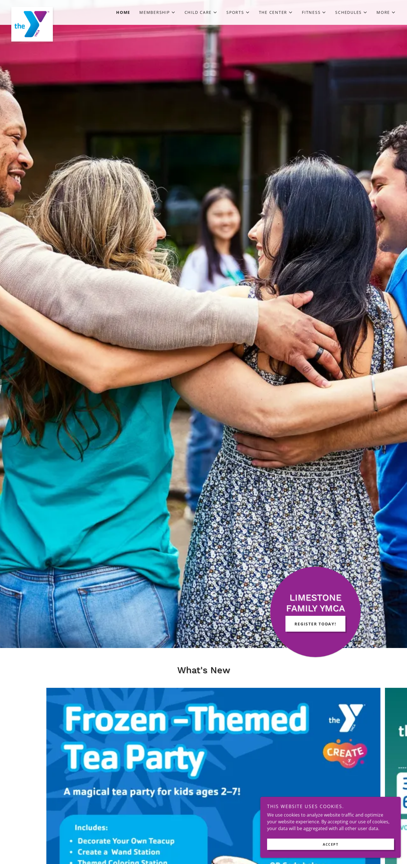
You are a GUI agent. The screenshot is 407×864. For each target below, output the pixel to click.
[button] (157, 12)
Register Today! (315, 624)
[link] (59, 9)
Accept (344, 843)
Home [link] (123, 12)
